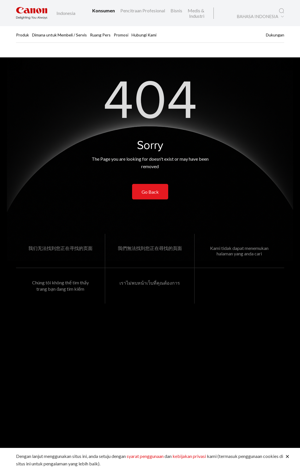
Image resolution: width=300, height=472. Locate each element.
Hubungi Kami (144, 34)
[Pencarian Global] (281, 11)
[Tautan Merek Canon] (31, 13)
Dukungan (275, 34)
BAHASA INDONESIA (257, 16)
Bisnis (176, 10)
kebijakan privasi (189, 456)
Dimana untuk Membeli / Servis (59, 34)
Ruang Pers (100, 34)
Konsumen (104, 10)
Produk (22, 34)
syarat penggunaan (145, 456)
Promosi (121, 34)
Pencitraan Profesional (143, 10)
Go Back (150, 192)
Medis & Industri (196, 13)
